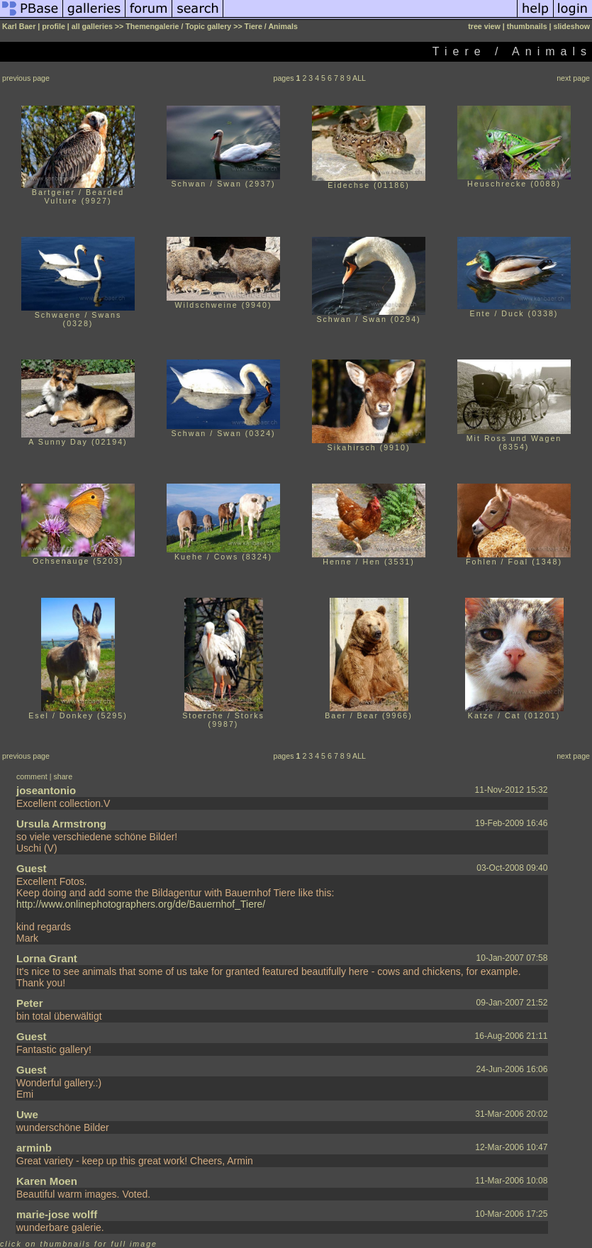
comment (32, 776)
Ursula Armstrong (61, 824)
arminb (34, 1148)
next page (573, 78)
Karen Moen (46, 1181)
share (62, 776)
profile (53, 26)
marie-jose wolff (56, 1214)
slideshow (571, 26)
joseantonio (46, 790)
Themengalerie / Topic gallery (178, 26)
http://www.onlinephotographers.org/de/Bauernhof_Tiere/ (140, 904)
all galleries (92, 26)
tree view (484, 26)
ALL (359, 78)
